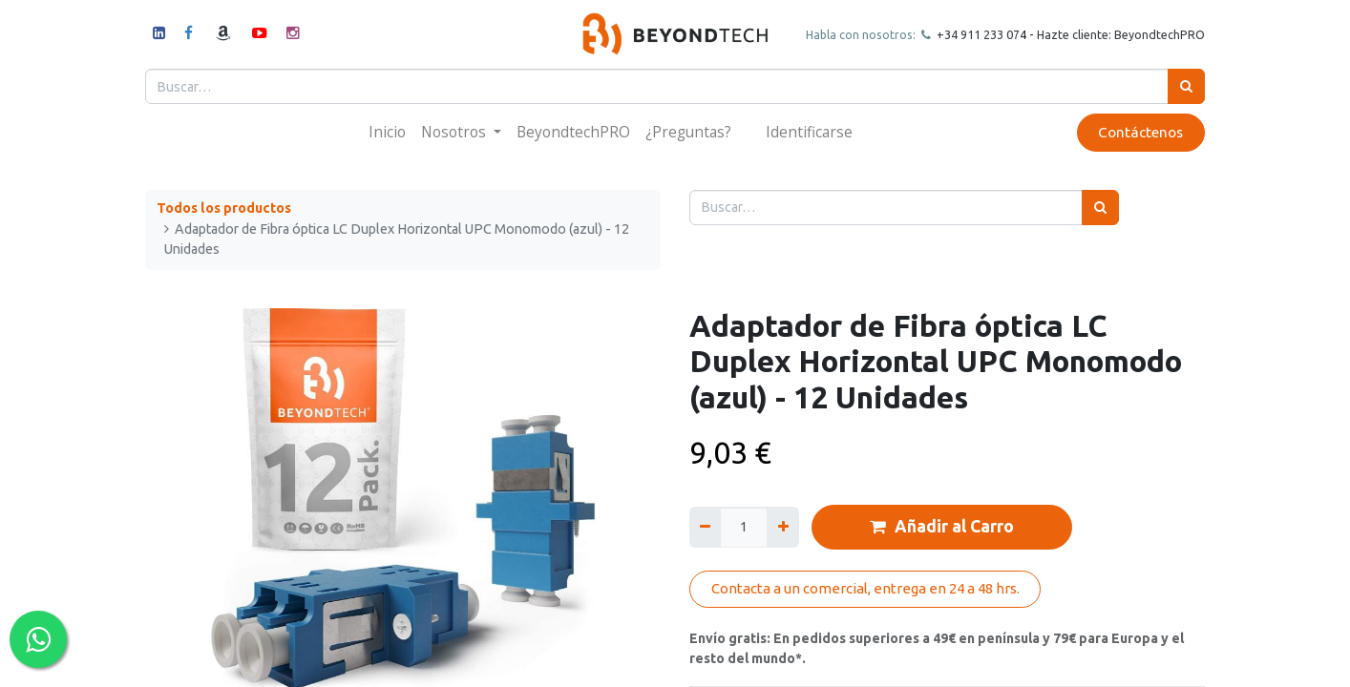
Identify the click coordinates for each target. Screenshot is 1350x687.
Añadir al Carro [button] (942, 526)
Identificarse (809, 131)
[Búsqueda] (1186, 86)
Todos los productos (224, 208)
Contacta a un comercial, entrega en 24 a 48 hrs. (865, 588)
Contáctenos (1140, 132)
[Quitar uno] (705, 527)
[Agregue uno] (782, 527)
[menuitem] (387, 132)
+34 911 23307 (977, 34)
